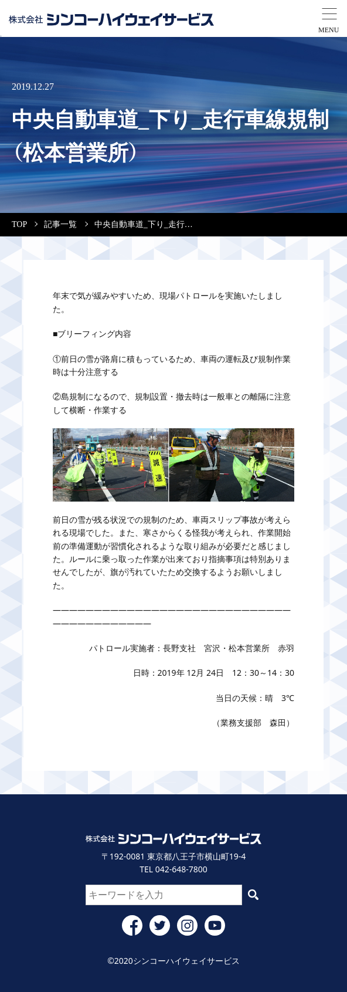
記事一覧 (60, 224)
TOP (19, 224)
